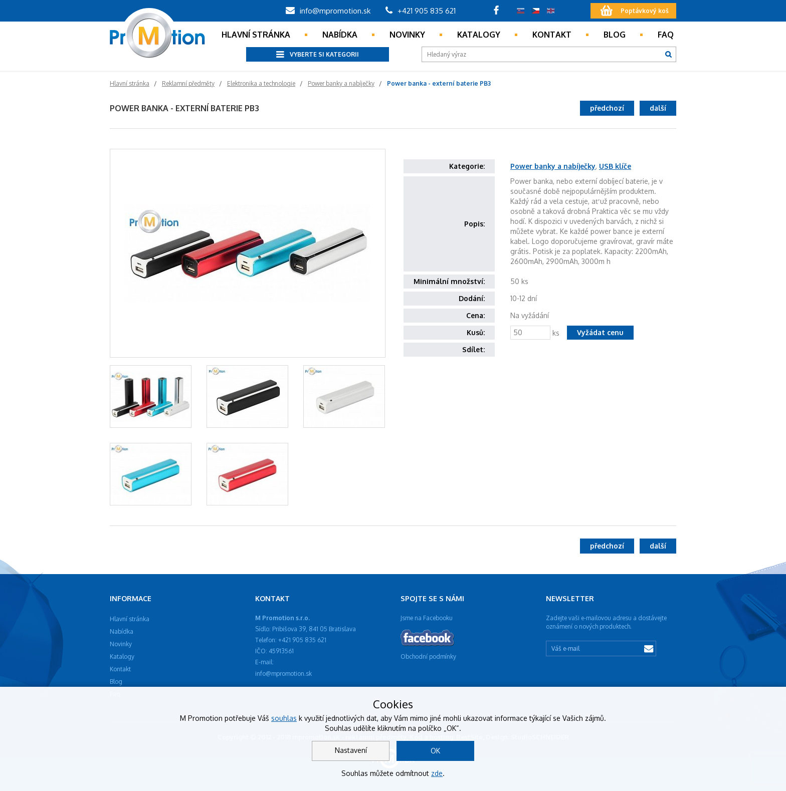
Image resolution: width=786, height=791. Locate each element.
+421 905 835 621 (420, 11)
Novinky (407, 35)
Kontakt (551, 35)
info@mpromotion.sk (328, 11)
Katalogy (478, 35)
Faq (666, 35)
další (658, 108)
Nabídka (339, 35)
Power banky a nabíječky (553, 166)
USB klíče (615, 166)
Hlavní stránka (256, 35)
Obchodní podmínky (428, 656)
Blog (615, 35)
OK (435, 750)
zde (437, 773)
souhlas (284, 718)
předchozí (607, 108)
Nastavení (351, 750)
